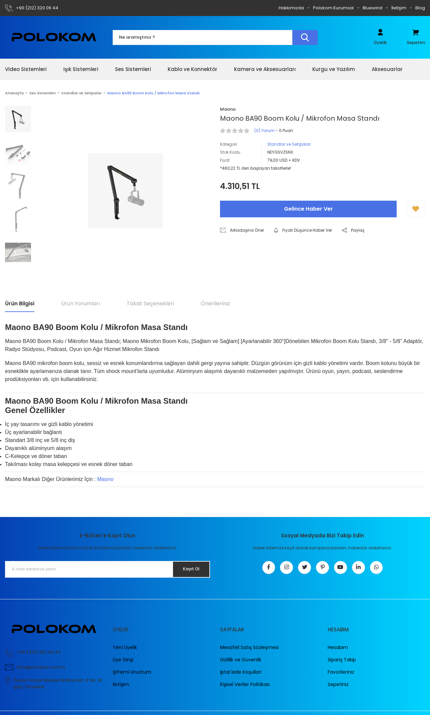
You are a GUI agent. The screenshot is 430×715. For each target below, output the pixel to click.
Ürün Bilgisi (19, 303)
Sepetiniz (338, 688)
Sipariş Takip (342, 663)
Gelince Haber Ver (308, 209)
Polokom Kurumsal (333, 8)
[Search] (215, 37)
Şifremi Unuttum (132, 675)
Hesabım (338, 651)
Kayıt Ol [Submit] (187, 569)
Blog (420, 8)
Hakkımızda (291, 8)
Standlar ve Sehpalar (289, 144)
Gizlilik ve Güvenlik (240, 663)
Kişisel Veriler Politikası (245, 688)
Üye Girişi (123, 663)
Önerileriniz (215, 303)
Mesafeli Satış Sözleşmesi (249, 651)
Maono (105, 479)
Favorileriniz (341, 675)
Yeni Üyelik (125, 651)
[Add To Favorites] (416, 209)
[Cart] (416, 37)
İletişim (398, 8)
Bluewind (372, 8)
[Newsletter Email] (107, 569)
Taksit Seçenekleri (150, 303)
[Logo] (54, 37)
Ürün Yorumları (80, 303)
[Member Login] (380, 37)
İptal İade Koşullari (240, 675)
